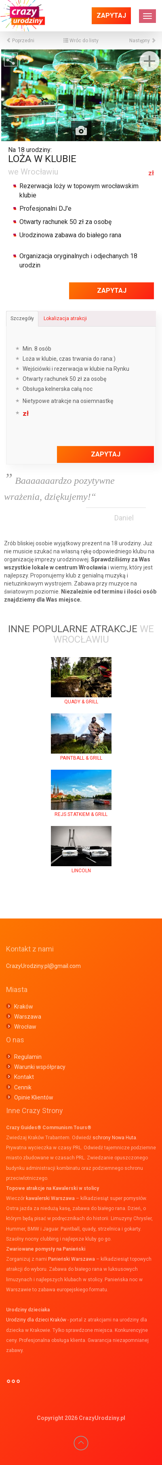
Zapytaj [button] (111, 15)
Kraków (23, 1006)
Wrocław (25, 1026)
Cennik (23, 1087)
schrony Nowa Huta (114, 1137)
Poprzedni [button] (20, 40)
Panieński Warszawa (71, 1259)
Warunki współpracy (39, 1067)
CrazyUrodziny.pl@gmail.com (43, 966)
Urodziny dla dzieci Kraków (36, 1320)
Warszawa (27, 1016)
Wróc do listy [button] (81, 40)
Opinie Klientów (33, 1097)
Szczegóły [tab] (22, 318)
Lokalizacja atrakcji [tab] (65, 318)
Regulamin (28, 1057)
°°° (13, 1385)
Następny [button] (142, 40)
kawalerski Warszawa (50, 1198)
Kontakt (24, 1077)
